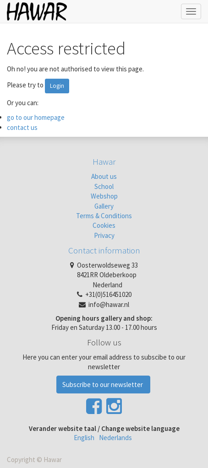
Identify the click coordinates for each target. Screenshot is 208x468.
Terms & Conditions (104, 215)
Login (57, 86)
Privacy (104, 235)
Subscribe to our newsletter (103, 384)
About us (104, 176)
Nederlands (115, 437)
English (84, 437)
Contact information (104, 250)
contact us (22, 127)
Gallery (104, 206)
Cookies (104, 225)
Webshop (104, 196)
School (104, 186)
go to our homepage (36, 117)
